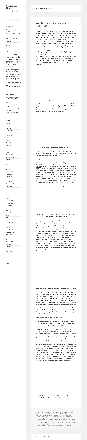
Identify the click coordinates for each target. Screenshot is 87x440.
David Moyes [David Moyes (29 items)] (9, 61)
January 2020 (9, 130)
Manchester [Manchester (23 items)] (14, 66)
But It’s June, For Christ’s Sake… (13, 33)
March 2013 (9, 220)
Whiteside (56, 425)
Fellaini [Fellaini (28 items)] (7, 62)
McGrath (43, 419)
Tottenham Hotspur (40, 425)
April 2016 (8, 150)
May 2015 (8, 164)
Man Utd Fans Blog (11, 7)
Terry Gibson (54, 424)
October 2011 (9, 249)
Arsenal (51, 412)
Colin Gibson (65, 413)
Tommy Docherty (65, 424)
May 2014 (8, 188)
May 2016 (8, 147)
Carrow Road (52, 413)
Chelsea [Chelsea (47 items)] (15, 57)
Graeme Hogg (56, 416)
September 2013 (10, 208)
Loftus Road (60, 418)
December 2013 (9, 200)
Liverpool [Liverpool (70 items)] (14, 64)
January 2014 (9, 198)
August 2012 (9, 234)
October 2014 (9, 181)
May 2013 (8, 215)
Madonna (65, 418)
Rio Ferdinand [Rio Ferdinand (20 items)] (8, 74)
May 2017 (8, 138)
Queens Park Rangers (46, 422)
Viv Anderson (51, 425)
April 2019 (8, 133)
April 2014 (8, 191)
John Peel (70, 416)
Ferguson (63, 415)
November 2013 (9, 203)
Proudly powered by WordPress (43, 436)
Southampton (39, 424)
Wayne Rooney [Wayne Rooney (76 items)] (11, 86)
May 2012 (8, 237)
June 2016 (8, 145)
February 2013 (9, 222)
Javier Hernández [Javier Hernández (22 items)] (16, 62)
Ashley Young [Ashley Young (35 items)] (9, 57)
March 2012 (9, 239)
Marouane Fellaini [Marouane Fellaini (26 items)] (9, 69)
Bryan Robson (39, 413)
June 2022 (8, 125)
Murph (49, 411)
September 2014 (10, 183)
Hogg (61, 416)
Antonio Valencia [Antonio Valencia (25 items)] (9, 54)
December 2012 (9, 227)
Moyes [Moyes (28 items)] (7, 71)
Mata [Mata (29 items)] (14, 69)
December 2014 (9, 176)
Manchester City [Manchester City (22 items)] (9, 67)
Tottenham (72, 424)
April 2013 (8, 217)
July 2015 (8, 159)
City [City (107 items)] (19, 57)
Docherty (58, 415)
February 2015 (9, 171)
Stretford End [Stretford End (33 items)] (14, 79)
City (61, 413)
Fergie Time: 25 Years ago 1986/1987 (51, 25)
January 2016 (9, 152)
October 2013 (9, 205)
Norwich (60, 419)
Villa (46, 425)
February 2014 (9, 196)
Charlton (58, 413)
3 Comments (69, 425)
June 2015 (8, 162)
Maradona (38, 419)
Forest (67, 415)
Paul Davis (58, 421)
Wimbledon (62, 425)
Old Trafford (42, 421)
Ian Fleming (65, 416)
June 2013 (8, 213)
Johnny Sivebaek (39, 418)
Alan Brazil (70, 411)
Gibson (50, 416)
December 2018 (9, 135)
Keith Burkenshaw (48, 418)
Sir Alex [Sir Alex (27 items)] (7, 78)
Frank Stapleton (59, 56)
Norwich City (66, 419)
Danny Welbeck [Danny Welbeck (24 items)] (9, 59)
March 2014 (9, 193)
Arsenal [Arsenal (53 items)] (15, 55)
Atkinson (61, 412)
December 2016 (9, 140)
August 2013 (9, 210)
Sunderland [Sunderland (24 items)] (8, 82)
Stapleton (48, 424)
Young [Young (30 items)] (7, 87)
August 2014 (9, 186)
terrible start (48, 31)
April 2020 (8, 128)
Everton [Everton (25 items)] (17, 61)
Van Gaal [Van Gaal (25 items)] (11, 84)
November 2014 (9, 179)
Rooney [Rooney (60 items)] (8, 76)
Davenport (44, 415)
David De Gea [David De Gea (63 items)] (16, 59)
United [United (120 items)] (18, 82)
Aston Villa (55, 412)
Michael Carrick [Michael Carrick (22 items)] (18, 69)
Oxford (47, 421)
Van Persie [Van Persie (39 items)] (15, 84)
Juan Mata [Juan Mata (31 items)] (8, 64)
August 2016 (9, 142)
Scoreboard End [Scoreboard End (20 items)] (18, 76)
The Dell (59, 424)
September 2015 (10, 157)
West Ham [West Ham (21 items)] (18, 86)
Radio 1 (53, 422)
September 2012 (10, 232)
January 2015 (9, 174)
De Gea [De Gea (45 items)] (14, 61)
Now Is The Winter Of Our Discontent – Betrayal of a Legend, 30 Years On (12, 40)
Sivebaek (73, 422)
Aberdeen (65, 411)
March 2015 (9, 169)
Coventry (70, 413)
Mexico (47, 419)
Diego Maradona (52, 415)
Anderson (43, 412)
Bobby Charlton (66, 412)
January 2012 (9, 244)
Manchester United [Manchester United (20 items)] (15, 67)
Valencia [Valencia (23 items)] (7, 84)
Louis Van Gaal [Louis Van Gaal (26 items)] (9, 66)
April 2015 (8, 167)
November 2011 (9, 246)
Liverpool (55, 418)
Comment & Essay (10, 261)
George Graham (44, 416)
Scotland (68, 422)
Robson (57, 422)
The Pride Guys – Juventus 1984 (13, 36)
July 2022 (8, 123)
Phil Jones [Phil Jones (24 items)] (12, 73)
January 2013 (9, 225)
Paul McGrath (65, 421)
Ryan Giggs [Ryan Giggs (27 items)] (13, 76)
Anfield (47, 412)
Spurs (45, 228)
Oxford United (52, 421)
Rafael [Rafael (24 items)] (15, 73)
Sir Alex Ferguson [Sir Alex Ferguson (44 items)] (14, 78)
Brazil (72, 412)
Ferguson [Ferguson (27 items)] (11, 62)
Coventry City (39, 415)
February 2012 (9, 242)
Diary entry (8, 263)
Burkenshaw (46, 413)
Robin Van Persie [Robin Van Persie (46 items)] (15, 74)
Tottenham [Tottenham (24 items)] (13, 82)
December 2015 (9, 154)
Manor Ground (71, 418)
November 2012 (9, 229)
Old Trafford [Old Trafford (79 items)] (13, 71)
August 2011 (9, 251)
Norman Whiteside (54, 419)
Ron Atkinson (63, 422)
